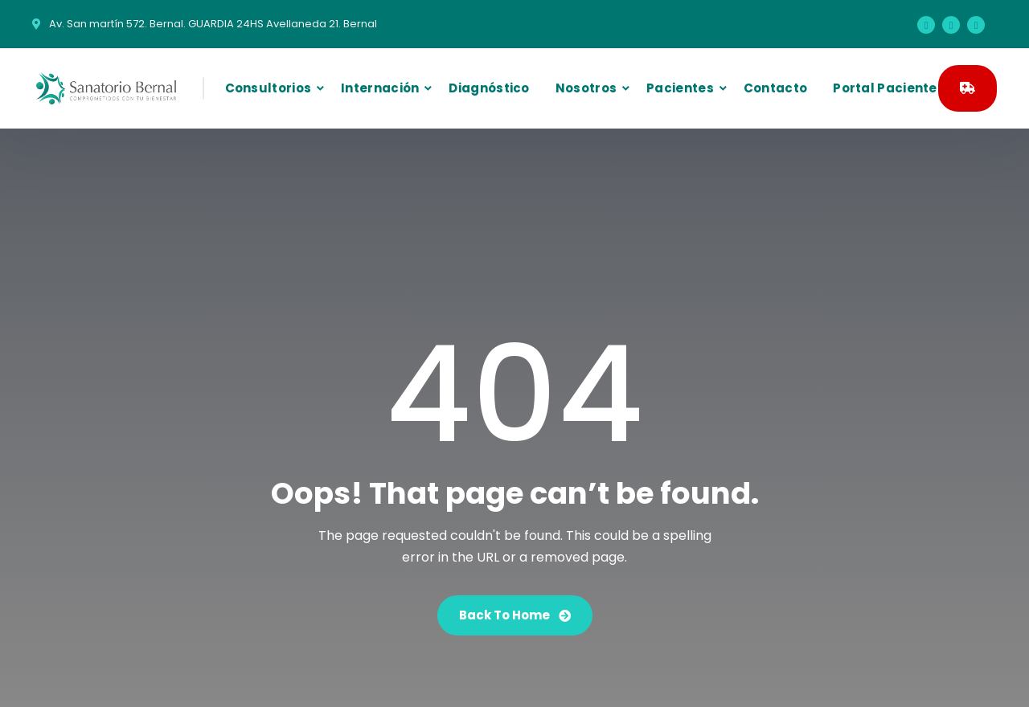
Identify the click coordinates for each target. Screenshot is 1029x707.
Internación (380, 88)
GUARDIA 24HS (967, 87)
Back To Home (515, 615)
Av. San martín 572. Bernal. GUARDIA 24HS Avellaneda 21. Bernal (213, 23)
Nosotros (586, 88)
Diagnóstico (489, 88)
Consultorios (268, 88)
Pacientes (680, 88)
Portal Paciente (885, 88)
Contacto (775, 88)
